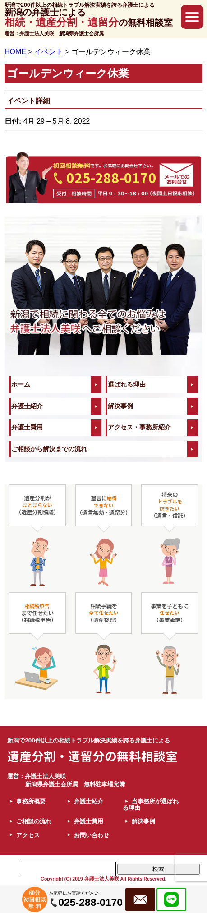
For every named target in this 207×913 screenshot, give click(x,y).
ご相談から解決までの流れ (49, 449)
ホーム (20, 384)
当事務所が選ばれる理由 (151, 804)
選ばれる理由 (127, 384)
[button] (192, 17)
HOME (15, 51)
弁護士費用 (27, 427)
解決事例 (120, 406)
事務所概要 (31, 801)
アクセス (28, 835)
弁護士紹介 (27, 406)
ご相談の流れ (33, 821)
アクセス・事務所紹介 (139, 427)
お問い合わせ (91, 835)
